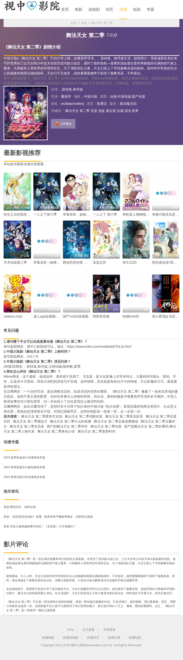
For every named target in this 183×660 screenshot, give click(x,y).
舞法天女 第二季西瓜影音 (124, 416)
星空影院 (10, 356)
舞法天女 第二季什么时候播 (70, 421)
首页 (65, 9)
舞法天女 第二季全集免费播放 (116, 421)
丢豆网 (9, 391)
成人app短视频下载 (47, 316)
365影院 (10, 366)
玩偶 (120, 111)
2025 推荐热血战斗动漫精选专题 (24, 457)
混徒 (101, 111)
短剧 (137, 9)
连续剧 (94, 9)
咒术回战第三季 (15, 262)
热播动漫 (114, 637)
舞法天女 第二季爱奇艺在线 (41, 416)
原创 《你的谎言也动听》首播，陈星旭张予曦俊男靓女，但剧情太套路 (48, 516)
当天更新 (88, 629)
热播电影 (48, 637)
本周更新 (109, 629)
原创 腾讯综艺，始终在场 (20, 507)
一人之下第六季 (45, 214)
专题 (150, 9)
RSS (70, 629)
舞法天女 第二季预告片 (30, 421)
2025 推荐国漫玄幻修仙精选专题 (24, 467)
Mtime (8, 376)
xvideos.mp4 (13, 316)
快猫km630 (130, 316)
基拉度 (111, 111)
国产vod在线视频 (75, 316)
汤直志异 (99, 262)
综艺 (109, 9)
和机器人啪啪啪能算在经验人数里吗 (149, 214)
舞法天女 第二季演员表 (27, 426)
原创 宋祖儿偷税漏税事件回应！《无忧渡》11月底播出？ (40, 526)
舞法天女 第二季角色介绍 (56, 431)
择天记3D (129, 262)
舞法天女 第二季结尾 (106, 426)
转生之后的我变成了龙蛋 (22, 214)
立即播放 (63, 122)
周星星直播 (101, 316)
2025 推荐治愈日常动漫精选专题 (24, 477)
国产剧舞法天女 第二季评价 (67, 426)
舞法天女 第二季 (77, 111)
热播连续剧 (70, 637)
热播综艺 (93, 637)
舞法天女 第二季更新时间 (96, 431)
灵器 (94, 111)
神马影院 (10, 346)
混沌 (127, 111)
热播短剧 (135, 637)
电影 (78, 9)
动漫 (123, 9)
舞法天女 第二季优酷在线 (83, 416)
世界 (135, 111)
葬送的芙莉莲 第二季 (78, 262)
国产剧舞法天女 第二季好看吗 (146, 426)
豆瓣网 (9, 406)
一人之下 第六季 (105, 214)
